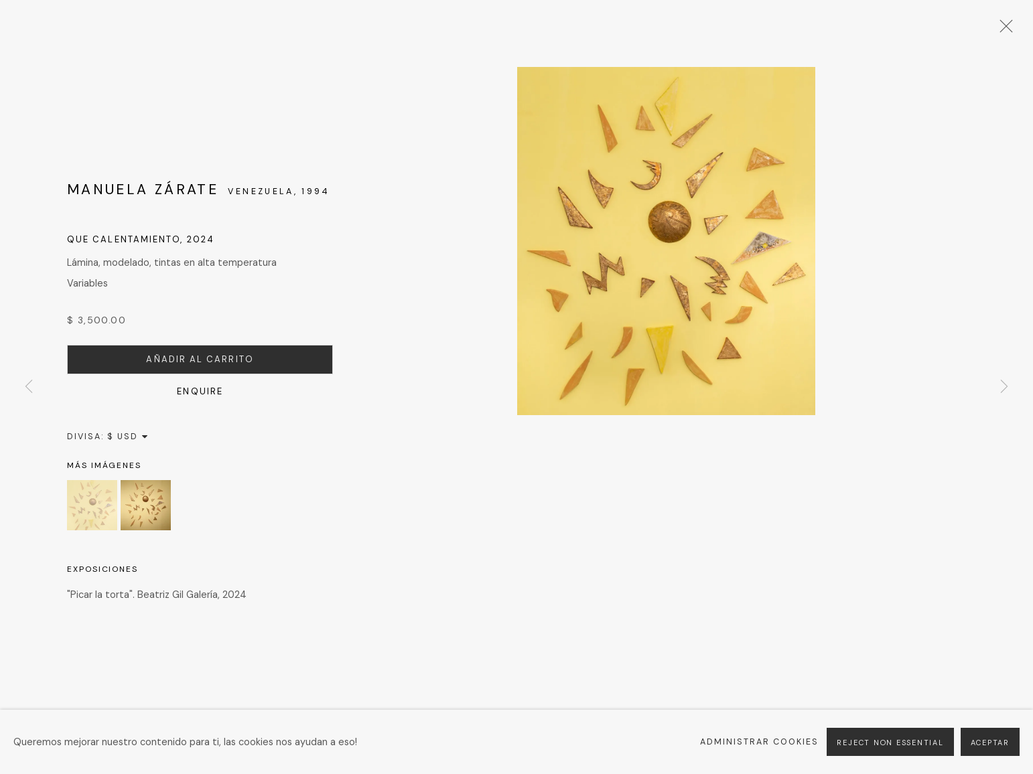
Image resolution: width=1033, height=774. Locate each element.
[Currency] (128, 436)
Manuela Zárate (142, 189)
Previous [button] (29, 386)
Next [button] (1004, 386)
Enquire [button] (200, 391)
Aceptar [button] (990, 742)
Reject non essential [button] (890, 742)
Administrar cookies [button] (759, 742)
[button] (92, 505)
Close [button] (1003, 30)
